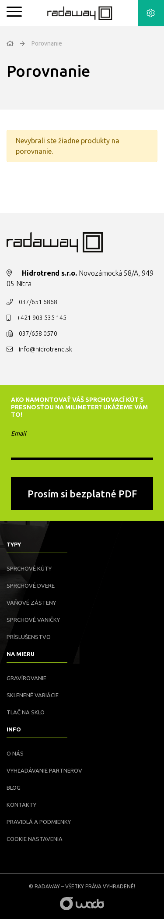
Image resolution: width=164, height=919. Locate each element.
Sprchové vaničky (33, 620)
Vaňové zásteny (31, 603)
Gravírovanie (26, 678)
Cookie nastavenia (35, 839)
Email (18, 433)
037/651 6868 (38, 301)
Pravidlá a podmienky (39, 822)
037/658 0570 (38, 333)
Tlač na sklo (26, 712)
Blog (14, 787)
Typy (14, 544)
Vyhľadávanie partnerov (44, 770)
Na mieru (21, 654)
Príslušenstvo (29, 637)
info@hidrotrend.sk (45, 349)
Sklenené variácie (33, 695)
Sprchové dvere (31, 585)
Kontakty (21, 805)
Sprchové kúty (29, 568)
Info (14, 729)
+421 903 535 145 (41, 317)
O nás (15, 753)
